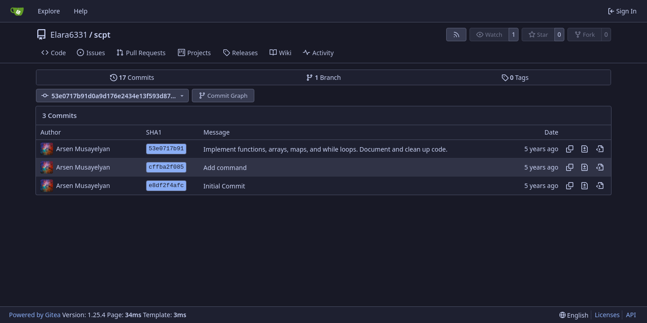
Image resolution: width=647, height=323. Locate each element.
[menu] (574, 315)
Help (81, 11)
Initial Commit (224, 186)
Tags (515, 77)
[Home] (17, 11)
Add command (225, 167)
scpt (102, 34)
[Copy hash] (569, 149)
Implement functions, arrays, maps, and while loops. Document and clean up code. (326, 149)
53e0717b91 (166, 148)
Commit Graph (223, 96)
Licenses (607, 314)
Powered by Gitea (35, 314)
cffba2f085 (166, 167)
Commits (132, 77)
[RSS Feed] (456, 34)
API (631, 314)
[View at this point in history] (600, 149)
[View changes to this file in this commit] (584, 149)
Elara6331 (69, 34)
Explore (49, 11)
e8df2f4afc (166, 185)
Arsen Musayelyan (83, 148)
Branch (323, 77)
